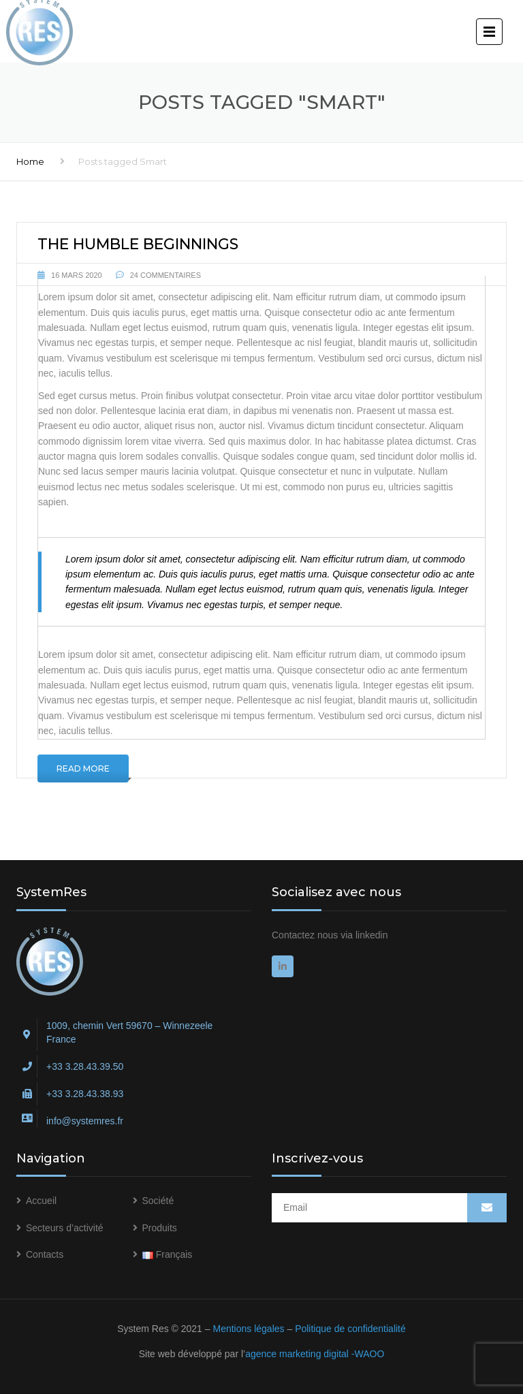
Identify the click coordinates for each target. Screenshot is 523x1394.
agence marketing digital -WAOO (314, 1353)
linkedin (371, 935)
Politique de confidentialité (350, 1328)
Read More (83, 768)
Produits (159, 1227)
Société (158, 1200)
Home (30, 161)
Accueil (41, 1200)
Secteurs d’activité (65, 1227)
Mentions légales (248, 1328)
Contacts (44, 1254)
